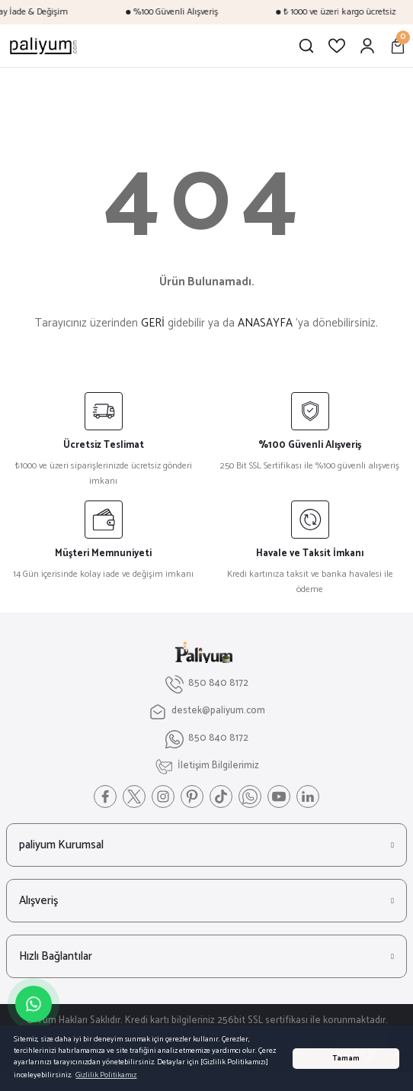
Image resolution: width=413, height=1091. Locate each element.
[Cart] (398, 46)
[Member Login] (367, 46)
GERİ (153, 323)
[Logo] (43, 45)
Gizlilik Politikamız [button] (105, 1075)
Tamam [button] (346, 1058)
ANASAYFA (265, 323)
